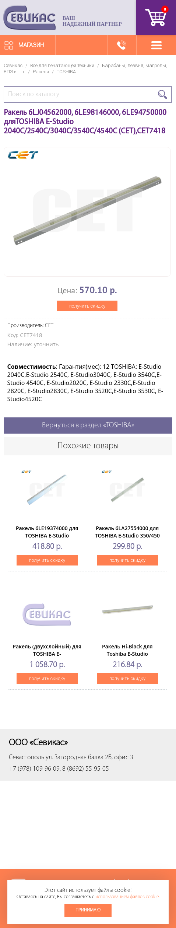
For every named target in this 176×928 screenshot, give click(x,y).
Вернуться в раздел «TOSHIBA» (88, 425)
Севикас (13, 65)
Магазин (31, 45)
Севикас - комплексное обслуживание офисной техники (29, 17)
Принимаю (88, 910)
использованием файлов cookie (127, 896)
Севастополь (26, 757)
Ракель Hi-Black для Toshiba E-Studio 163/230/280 (127, 654)
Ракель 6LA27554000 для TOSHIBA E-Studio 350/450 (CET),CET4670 (127, 535)
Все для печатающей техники (62, 65)
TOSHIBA (66, 71)
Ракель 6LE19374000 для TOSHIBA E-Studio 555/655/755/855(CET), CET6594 (47, 539)
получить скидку (87, 306)
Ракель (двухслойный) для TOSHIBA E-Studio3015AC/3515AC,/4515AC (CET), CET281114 (50, 657)
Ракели (41, 71)
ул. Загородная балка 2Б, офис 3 (89, 757)
